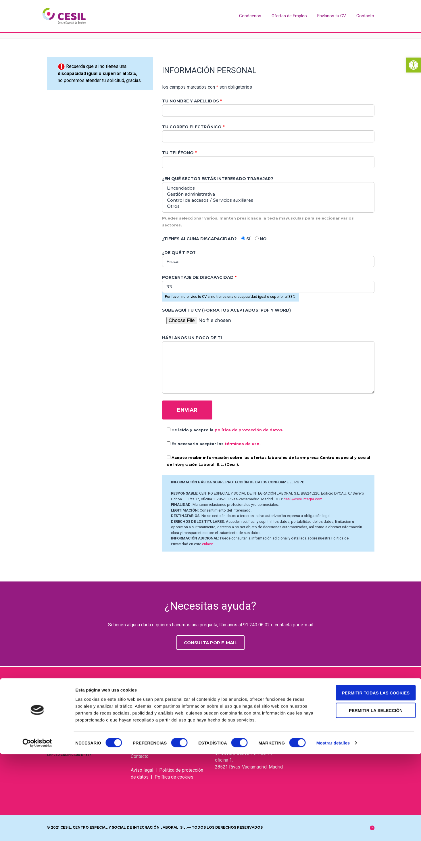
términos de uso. (243, 443)
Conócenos (250, 15)
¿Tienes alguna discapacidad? (199, 238)
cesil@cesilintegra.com (303, 499)
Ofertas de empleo (150, 728)
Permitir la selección (373, 796)
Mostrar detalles (333, 829)
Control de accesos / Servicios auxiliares (268, 200)
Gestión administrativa (268, 194)
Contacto (365, 15)
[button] (413, 65)
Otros (268, 206)
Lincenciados (268, 188)
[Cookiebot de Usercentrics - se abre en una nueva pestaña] (37, 829)
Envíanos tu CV (331, 15)
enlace (207, 544)
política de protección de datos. (249, 430)
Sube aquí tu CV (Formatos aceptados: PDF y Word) (226, 310)
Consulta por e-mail (210, 642)
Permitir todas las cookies (373, 779)
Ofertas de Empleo (289, 15)
